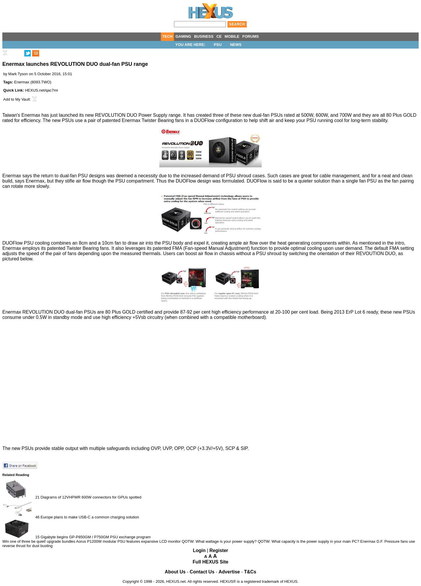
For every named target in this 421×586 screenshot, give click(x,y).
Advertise (229, 571)
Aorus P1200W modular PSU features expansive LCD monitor (128, 541)
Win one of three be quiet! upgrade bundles (38, 541)
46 (37, 517)
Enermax (21, 82)
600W (322, 115)
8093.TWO (41, 82)
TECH (167, 36)
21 (37, 497)
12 (36, 53)
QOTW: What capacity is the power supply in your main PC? (308, 541)
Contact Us (202, 571)
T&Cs (250, 571)
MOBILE (232, 36)
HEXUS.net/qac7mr (41, 90)
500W (307, 115)
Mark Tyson (18, 74)
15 (37, 537)
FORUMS (250, 36)
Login (199, 550)
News (235, 44)
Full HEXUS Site (210, 561)
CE (219, 36)
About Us (175, 571)
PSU (218, 44)
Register (218, 550)
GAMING (183, 36)
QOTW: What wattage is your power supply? (219, 541)
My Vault (22, 99)
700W (345, 115)
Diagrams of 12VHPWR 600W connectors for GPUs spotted (91, 497)
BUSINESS (203, 36)
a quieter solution (312, 180)
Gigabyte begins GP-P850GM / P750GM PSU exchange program (96, 537)
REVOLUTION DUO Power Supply (131, 115)
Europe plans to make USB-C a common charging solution (90, 517)
